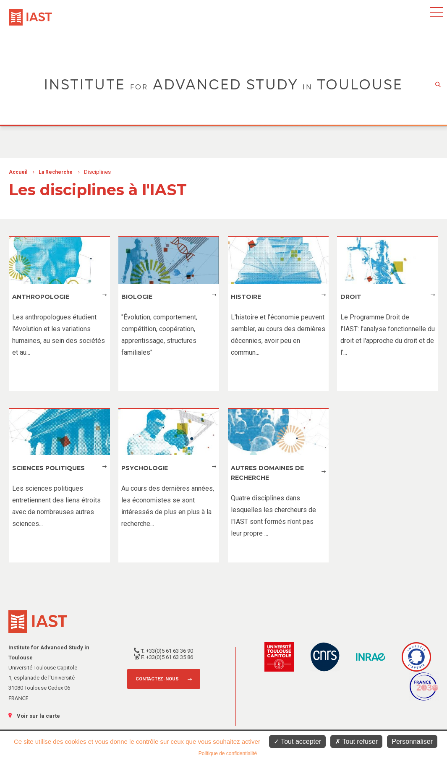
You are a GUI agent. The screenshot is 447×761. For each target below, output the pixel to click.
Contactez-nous (157, 679)
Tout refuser (356, 741)
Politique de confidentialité (228, 753)
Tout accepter (297, 741)
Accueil (18, 172)
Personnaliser (412, 741)
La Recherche (56, 172)
